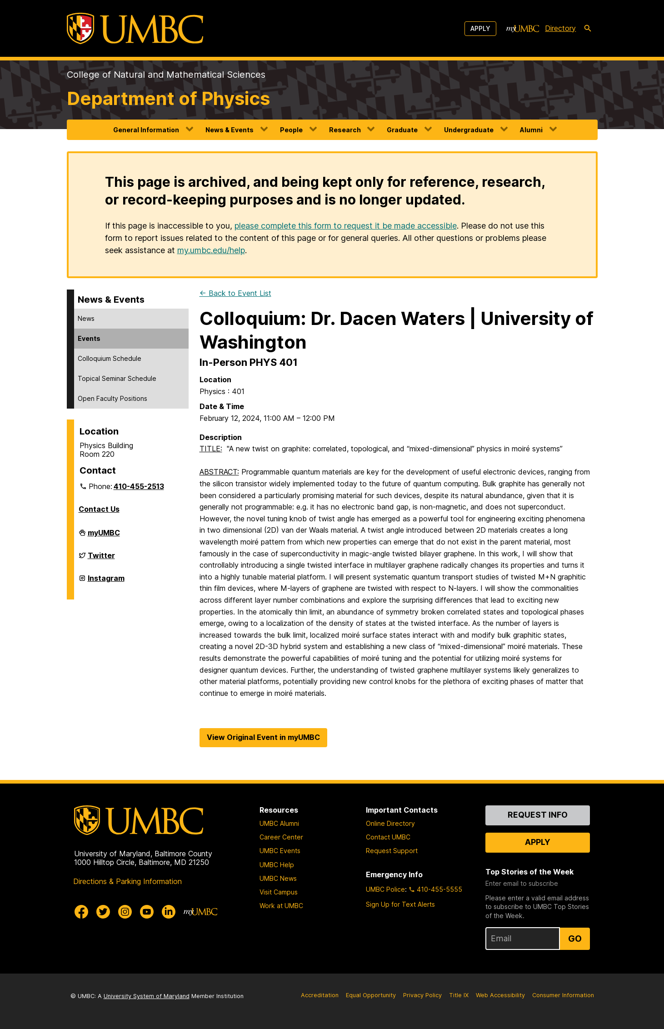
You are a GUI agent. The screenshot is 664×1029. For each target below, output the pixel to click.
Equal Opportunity (371, 995)
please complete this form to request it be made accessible (346, 225)
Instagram (106, 582)
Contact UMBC (388, 837)
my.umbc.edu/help (211, 250)
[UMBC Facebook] (81, 912)
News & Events (229, 130)
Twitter (101, 559)
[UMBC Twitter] (103, 912)
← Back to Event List (235, 293)
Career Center (281, 837)
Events (89, 338)
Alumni (531, 130)
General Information (146, 130)
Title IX (459, 995)
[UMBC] (135, 28)
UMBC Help (277, 865)
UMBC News (278, 878)
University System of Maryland (147, 996)
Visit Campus (279, 892)
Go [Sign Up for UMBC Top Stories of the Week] (575, 938)
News (86, 318)
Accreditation (320, 995)
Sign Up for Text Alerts (400, 904)
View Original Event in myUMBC (263, 737)
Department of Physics (168, 98)
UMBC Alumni (279, 823)
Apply (480, 28)
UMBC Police (385, 889)
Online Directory (390, 823)
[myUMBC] (523, 29)
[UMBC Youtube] (147, 912)
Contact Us (99, 509)
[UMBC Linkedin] (169, 912)
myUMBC (104, 536)
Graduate (402, 130)
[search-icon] (588, 29)
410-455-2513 (139, 486)
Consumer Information (563, 995)
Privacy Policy (422, 995)
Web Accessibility (500, 995)
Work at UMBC (281, 905)
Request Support (392, 850)
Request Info (538, 814)
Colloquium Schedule (109, 358)
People (291, 130)
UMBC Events (280, 850)
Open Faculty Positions (112, 398)
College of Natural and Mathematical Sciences (166, 74)
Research (345, 130)
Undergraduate (469, 130)
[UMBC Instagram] (125, 912)
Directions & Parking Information (127, 881)
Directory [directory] (560, 28)
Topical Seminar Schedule (117, 378)
